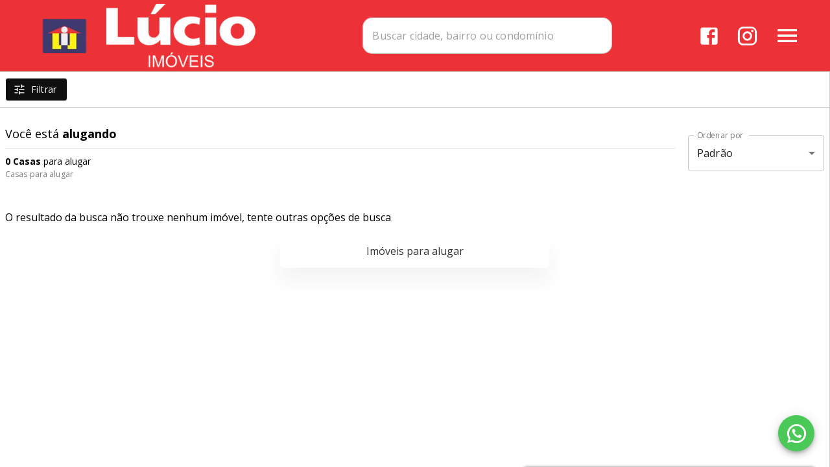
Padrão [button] (715, 153)
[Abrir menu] (787, 35)
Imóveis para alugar (415, 251)
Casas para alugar (39, 174)
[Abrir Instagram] (747, 36)
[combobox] (487, 36)
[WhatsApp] (796, 433)
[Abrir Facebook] (709, 36)
